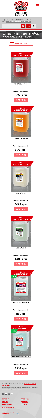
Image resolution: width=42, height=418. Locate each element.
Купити (19, 100)
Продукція (25, 399)
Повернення (7, 404)
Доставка (24, 402)
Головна (5, 399)
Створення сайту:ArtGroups (8, 412)
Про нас (24, 404)
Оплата (5, 402)
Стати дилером (8, 407)
